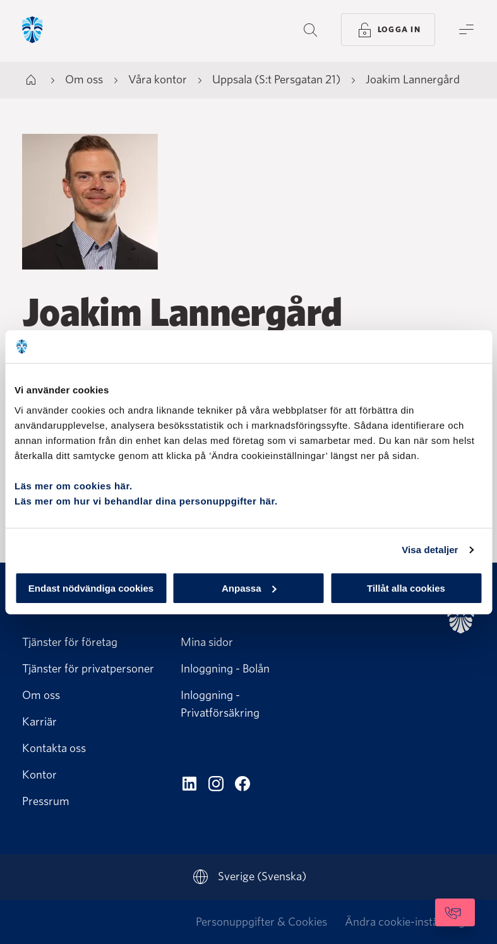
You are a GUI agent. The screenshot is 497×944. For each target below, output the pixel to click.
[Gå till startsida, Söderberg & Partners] (67, 31)
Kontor (39, 774)
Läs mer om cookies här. (74, 485)
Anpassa (249, 587)
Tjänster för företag (69, 642)
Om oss (41, 695)
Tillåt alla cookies (406, 587)
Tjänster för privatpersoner (88, 668)
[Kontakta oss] (420, 912)
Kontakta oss (54, 748)
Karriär (39, 721)
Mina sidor (207, 642)
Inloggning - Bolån (225, 668)
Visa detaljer (430, 549)
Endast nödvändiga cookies (90, 587)
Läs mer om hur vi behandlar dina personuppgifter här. (146, 500)
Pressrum (45, 801)
